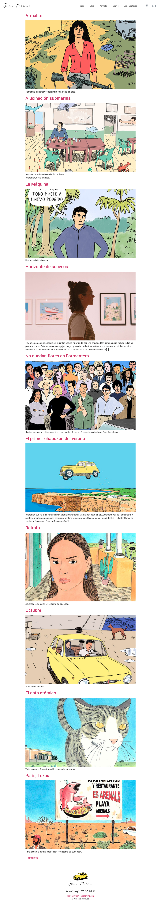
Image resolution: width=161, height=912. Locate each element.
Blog (92, 6)
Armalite (33, 15)
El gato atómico (40, 692)
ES (156, 6)
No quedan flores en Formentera (57, 355)
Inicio (82, 6)
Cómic (115, 6)
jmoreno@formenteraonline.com (80, 896)
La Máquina (36, 184)
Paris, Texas (37, 775)
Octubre (33, 610)
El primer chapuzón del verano (55, 438)
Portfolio (103, 6)
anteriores (31, 857)
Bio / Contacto (130, 6)
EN (153, 6)
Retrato (32, 527)
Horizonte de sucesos (46, 266)
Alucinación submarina (48, 98)
